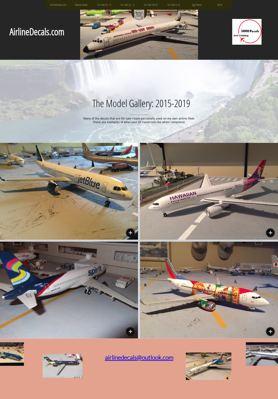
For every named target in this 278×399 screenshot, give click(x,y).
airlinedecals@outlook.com (139, 357)
